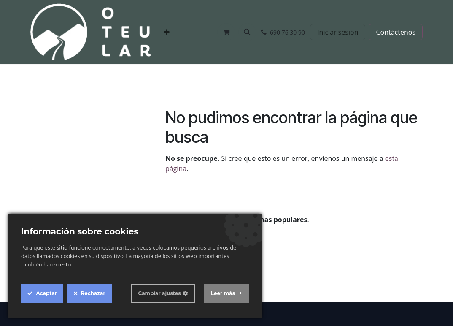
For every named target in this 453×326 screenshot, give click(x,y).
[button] (247, 32)
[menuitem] (167, 32)
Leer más (223, 293)
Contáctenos (395, 32)
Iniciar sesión (337, 32)
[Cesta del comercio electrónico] (226, 32)
